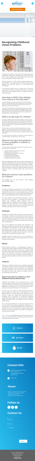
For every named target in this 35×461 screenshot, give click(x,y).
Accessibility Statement (17, 454)
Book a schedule (6, 315)
